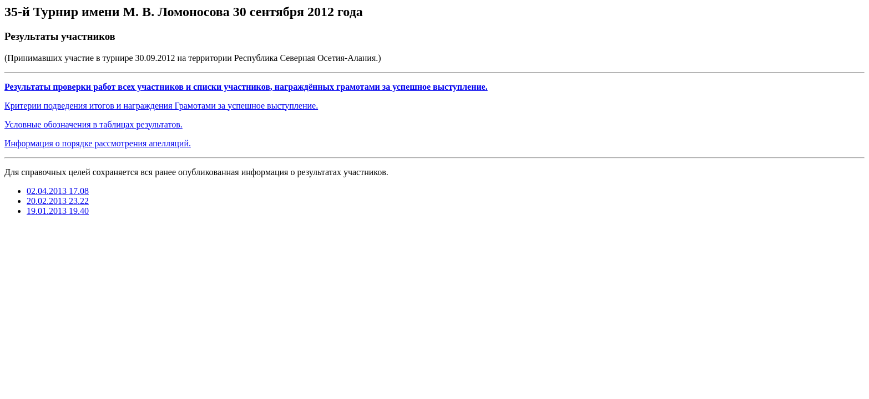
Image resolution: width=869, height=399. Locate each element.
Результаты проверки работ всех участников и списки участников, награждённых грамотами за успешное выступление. (246, 86)
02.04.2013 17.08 (58, 191)
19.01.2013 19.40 (58, 211)
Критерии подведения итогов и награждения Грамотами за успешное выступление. (161, 105)
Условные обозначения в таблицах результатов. (93, 124)
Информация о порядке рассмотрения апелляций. (97, 143)
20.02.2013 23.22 (58, 201)
